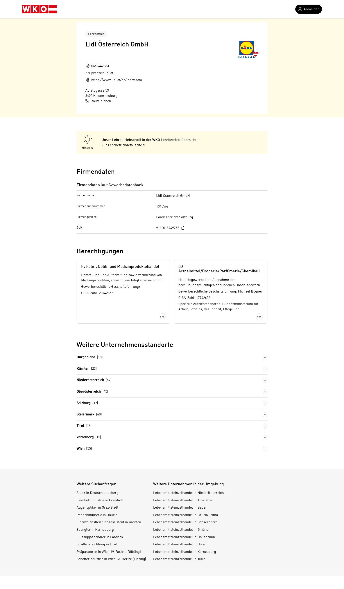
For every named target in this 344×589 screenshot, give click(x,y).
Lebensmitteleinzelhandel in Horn (179, 544)
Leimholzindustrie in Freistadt (100, 500)
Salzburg (87, 403)
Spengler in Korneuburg (95, 530)
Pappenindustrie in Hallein (97, 515)
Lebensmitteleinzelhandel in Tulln (179, 559)
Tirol (84, 426)
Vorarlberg (89, 437)
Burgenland (90, 357)
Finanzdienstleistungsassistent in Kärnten (109, 522)
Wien (84, 449)
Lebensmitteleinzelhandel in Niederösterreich (188, 493)
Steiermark (89, 415)
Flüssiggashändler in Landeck (100, 537)
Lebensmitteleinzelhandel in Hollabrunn (184, 537)
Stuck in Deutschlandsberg (97, 493)
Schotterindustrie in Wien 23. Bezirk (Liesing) (111, 559)
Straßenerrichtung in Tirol (97, 544)
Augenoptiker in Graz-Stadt (97, 507)
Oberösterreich (92, 392)
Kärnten (87, 369)
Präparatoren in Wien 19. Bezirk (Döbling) (109, 552)
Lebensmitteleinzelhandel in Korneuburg (184, 552)
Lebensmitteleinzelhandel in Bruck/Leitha (185, 515)
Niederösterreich (94, 380)
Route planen (98, 101)
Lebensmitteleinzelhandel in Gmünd (181, 530)
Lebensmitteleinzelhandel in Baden (180, 507)
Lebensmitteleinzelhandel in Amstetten (183, 500)
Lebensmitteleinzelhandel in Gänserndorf (185, 522)
